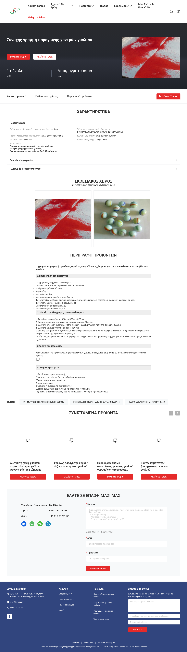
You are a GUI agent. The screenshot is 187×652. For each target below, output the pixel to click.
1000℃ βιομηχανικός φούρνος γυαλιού (147, 402)
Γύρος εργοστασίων (66, 599)
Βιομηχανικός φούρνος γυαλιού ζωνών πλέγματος (96, 402)
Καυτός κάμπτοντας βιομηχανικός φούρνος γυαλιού (154, 466)
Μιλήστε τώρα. (18, 56)
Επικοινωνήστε (98, 568)
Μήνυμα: (91, 504)
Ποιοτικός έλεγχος (66, 605)
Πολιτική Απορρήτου (106, 643)
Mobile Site (88, 643)
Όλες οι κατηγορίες (101, 619)
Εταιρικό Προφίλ (65, 594)
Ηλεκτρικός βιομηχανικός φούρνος (103, 595)
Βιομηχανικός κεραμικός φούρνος (103, 612)
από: (89, 538)
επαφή (61, 610)
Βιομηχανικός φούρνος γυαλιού (102, 604)
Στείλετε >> (137, 630)
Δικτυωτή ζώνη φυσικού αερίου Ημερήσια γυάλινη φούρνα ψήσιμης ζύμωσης (25, 466)
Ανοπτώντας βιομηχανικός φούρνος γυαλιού (43, 402)
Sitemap (75, 643)
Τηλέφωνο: (92, 553)
